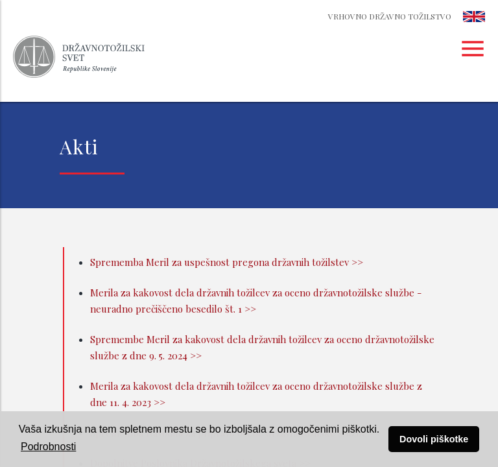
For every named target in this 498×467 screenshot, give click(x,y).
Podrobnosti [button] (48, 446)
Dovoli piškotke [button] (433, 439)
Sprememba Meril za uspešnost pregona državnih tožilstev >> (226, 262)
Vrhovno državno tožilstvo (389, 16)
